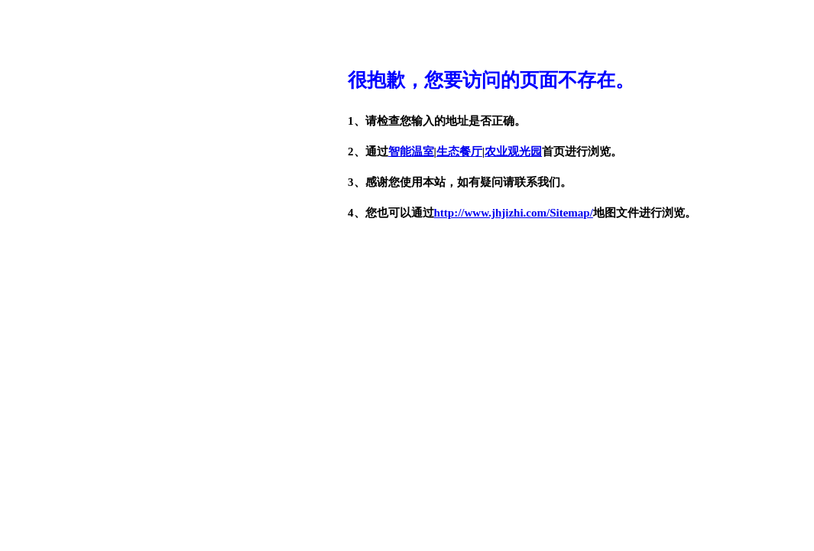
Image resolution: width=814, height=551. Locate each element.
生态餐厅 (459, 151)
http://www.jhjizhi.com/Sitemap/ (513, 213)
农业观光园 (513, 151)
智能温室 (411, 151)
